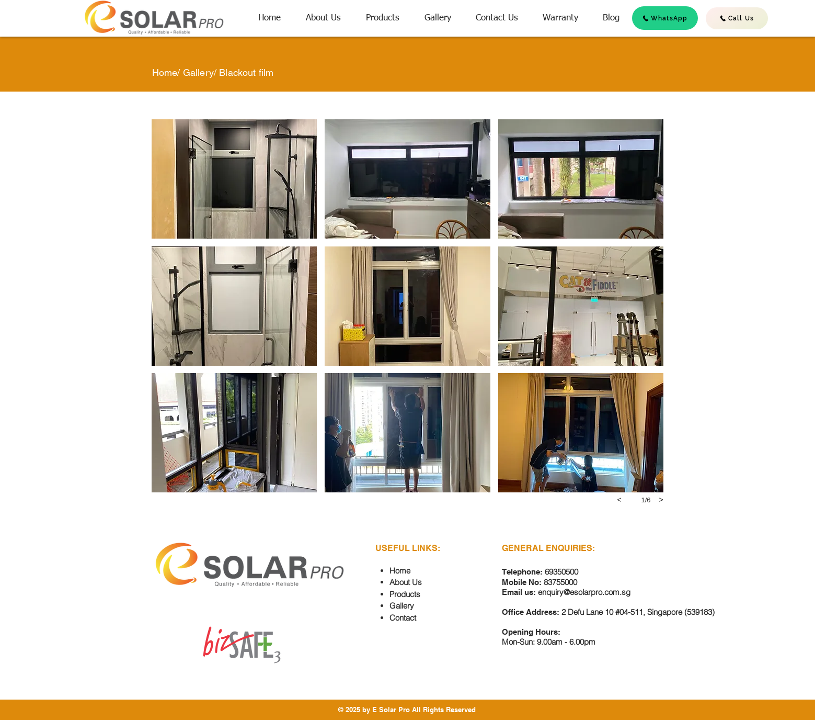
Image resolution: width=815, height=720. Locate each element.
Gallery (198, 72)
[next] (661, 499)
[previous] (619, 499)
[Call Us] (737, 18)
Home (165, 72)
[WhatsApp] (665, 18)
